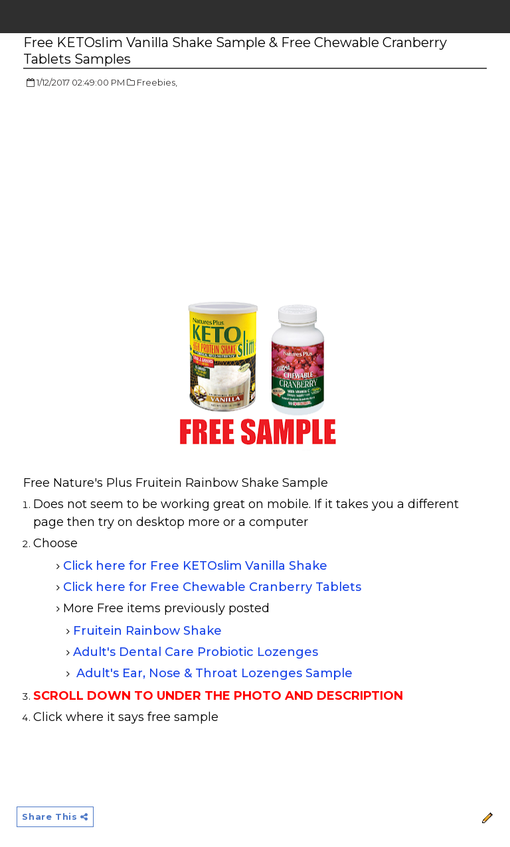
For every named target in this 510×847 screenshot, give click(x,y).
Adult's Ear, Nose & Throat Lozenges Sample (214, 673)
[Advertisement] (134, 196)
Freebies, (157, 82)
